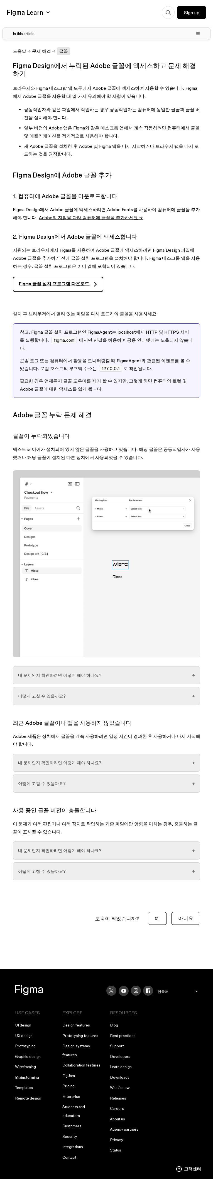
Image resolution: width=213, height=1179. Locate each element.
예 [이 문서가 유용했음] (157, 918)
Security (69, 1136)
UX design (24, 1035)
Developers (120, 1056)
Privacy (116, 1140)
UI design (23, 1025)
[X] (111, 991)
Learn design (121, 1067)
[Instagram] (136, 991)
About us (117, 1119)
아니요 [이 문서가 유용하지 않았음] (185, 918)
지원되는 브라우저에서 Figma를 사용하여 (54, 250)
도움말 (19, 51)
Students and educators (73, 1111)
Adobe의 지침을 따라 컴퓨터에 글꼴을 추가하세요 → (91, 217)
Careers (117, 1108)
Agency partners (124, 1129)
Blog (114, 1025)
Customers (71, 1126)
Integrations (72, 1147)
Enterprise (71, 1096)
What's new (120, 1087)
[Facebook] (148, 991)
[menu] (178, 991)
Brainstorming (27, 1077)
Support (117, 1046)
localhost (126, 331)
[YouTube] (124, 991)
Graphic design (28, 1056)
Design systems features (76, 1050)
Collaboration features (81, 1065)
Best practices (123, 1035)
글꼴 (63, 51)
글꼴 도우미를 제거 (82, 380)
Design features (76, 1025)
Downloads (119, 1077)
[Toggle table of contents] (106, 34)
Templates (24, 1087)
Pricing (68, 1086)
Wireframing (25, 1067)
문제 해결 (41, 51)
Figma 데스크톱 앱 (167, 258)
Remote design (28, 1098)
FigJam (68, 1075)
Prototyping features (80, 1035)
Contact (69, 1157)
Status (115, 1150)
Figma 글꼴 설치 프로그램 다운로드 (54, 283)
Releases (118, 1098)
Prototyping (25, 1046)
